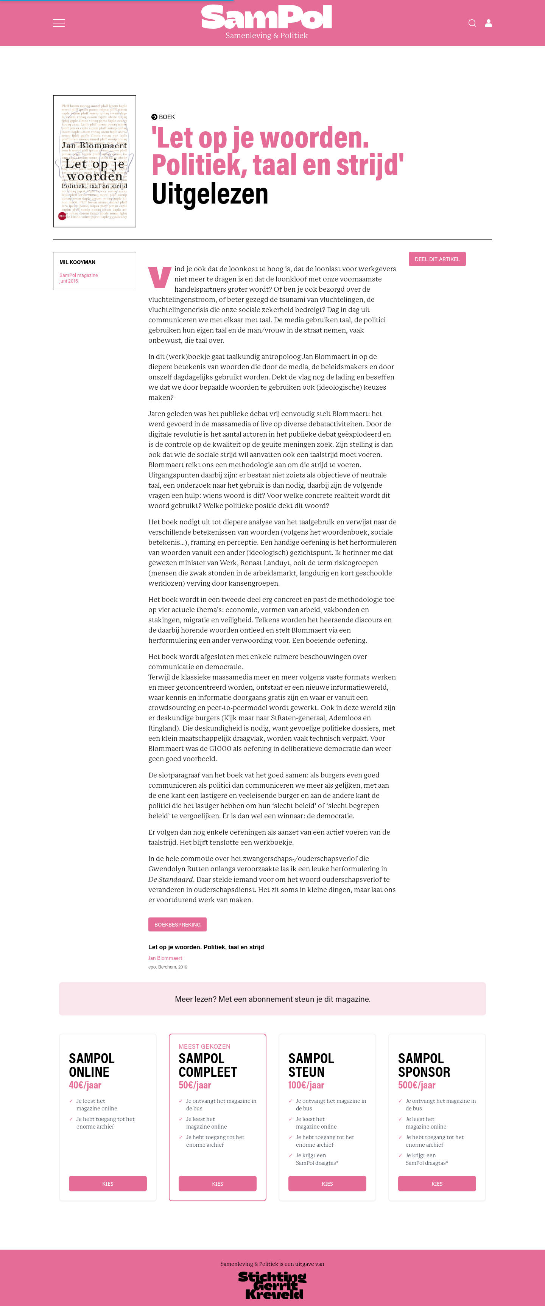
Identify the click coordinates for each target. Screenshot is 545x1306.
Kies (107, 1183)
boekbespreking (177, 924)
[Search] (472, 23)
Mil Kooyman (77, 262)
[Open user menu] (488, 23)
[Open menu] (59, 23)
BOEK (163, 117)
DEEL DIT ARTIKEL (437, 259)
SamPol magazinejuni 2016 (78, 278)
